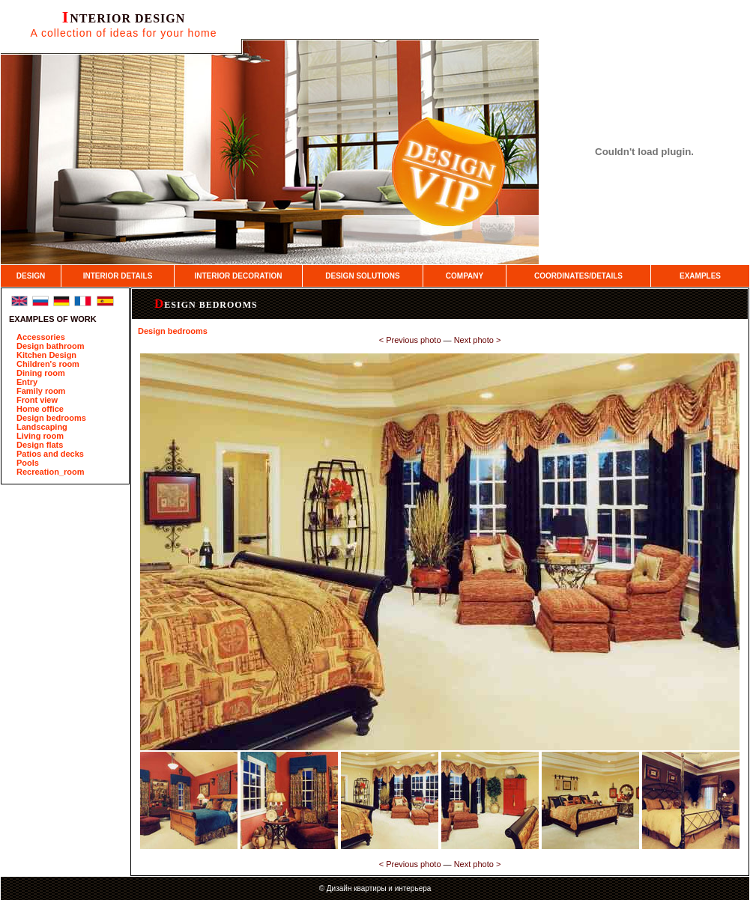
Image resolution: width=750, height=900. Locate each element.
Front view (37, 399)
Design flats (39, 444)
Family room (40, 390)
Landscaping (41, 426)
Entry (26, 381)
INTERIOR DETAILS (118, 276)
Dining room (40, 372)
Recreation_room (50, 471)
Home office (40, 408)
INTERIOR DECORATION (238, 276)
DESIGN (30, 276)
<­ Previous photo (410, 339)
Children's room (47, 363)
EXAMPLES (700, 276)
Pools (27, 462)
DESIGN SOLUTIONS (362, 276)
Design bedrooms (51, 417)
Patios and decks (50, 453)
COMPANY (464, 276)
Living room (40, 435)
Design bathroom (50, 345)
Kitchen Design (46, 354)
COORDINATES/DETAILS (578, 276)
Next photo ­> (477, 339)
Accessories (40, 336)
